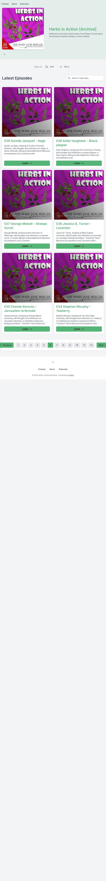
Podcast (5, 4)
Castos (71, 375)
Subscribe (24, 4)
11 (84, 345)
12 (91, 345)
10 (77, 345)
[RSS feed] (4, 54)
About (14, 4)
